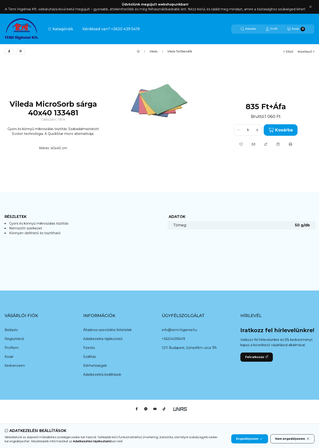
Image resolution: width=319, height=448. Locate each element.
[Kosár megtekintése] (296, 29)
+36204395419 (173, 339)
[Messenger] (145, 408)
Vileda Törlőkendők (179, 51)
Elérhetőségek (95, 366)
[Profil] (271, 29)
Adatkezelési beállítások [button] (102, 374)
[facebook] (9, 51)
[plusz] (257, 130)
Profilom (12, 348)
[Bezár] (310, 7)
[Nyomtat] (290, 144)
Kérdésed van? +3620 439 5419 (111, 29)
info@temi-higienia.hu (179, 330)
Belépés (11, 330)
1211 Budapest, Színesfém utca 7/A (189, 348)
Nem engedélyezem (292, 439)
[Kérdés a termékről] (278, 144)
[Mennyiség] (247, 130)
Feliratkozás (256, 357)
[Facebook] (136, 408)
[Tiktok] (164, 408)
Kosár (9, 357)
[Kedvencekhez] (241, 144)
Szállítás (89, 357)
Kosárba (280, 130)
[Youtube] (155, 408)
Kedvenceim (15, 366)
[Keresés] (248, 29)
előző (288, 51)
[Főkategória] (138, 51)
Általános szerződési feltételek (107, 330)
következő (306, 51)
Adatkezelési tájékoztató (103, 339)
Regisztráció (14, 339)
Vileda (153, 51)
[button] (60, 29)
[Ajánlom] (253, 144)
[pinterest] (20, 51)
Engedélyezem (249, 439)
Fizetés (89, 348)
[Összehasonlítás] (266, 144)
